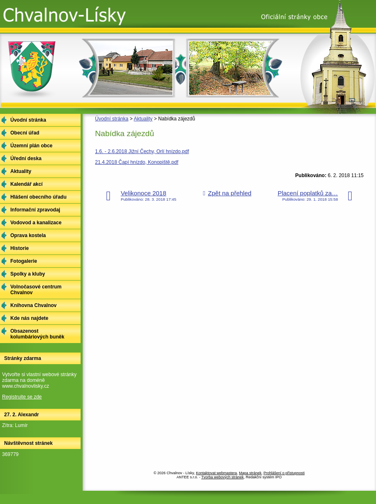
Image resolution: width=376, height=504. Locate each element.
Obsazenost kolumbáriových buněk (37, 334)
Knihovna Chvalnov (33, 305)
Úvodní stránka (112, 119)
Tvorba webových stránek (222, 477)
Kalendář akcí (26, 184)
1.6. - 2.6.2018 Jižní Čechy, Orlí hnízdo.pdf (142, 151)
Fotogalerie (23, 261)
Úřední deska (25, 158)
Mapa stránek (250, 473)
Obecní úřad (24, 133)
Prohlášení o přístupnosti (284, 473)
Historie (19, 248)
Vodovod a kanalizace (36, 223)
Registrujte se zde (22, 397)
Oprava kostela (28, 235)
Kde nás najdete (29, 318)
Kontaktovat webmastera (216, 473)
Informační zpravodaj (35, 210)
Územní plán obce (31, 146)
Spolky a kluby (27, 274)
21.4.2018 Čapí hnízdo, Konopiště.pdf (136, 162)
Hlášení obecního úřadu (38, 197)
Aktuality (143, 119)
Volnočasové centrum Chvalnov (36, 289)
